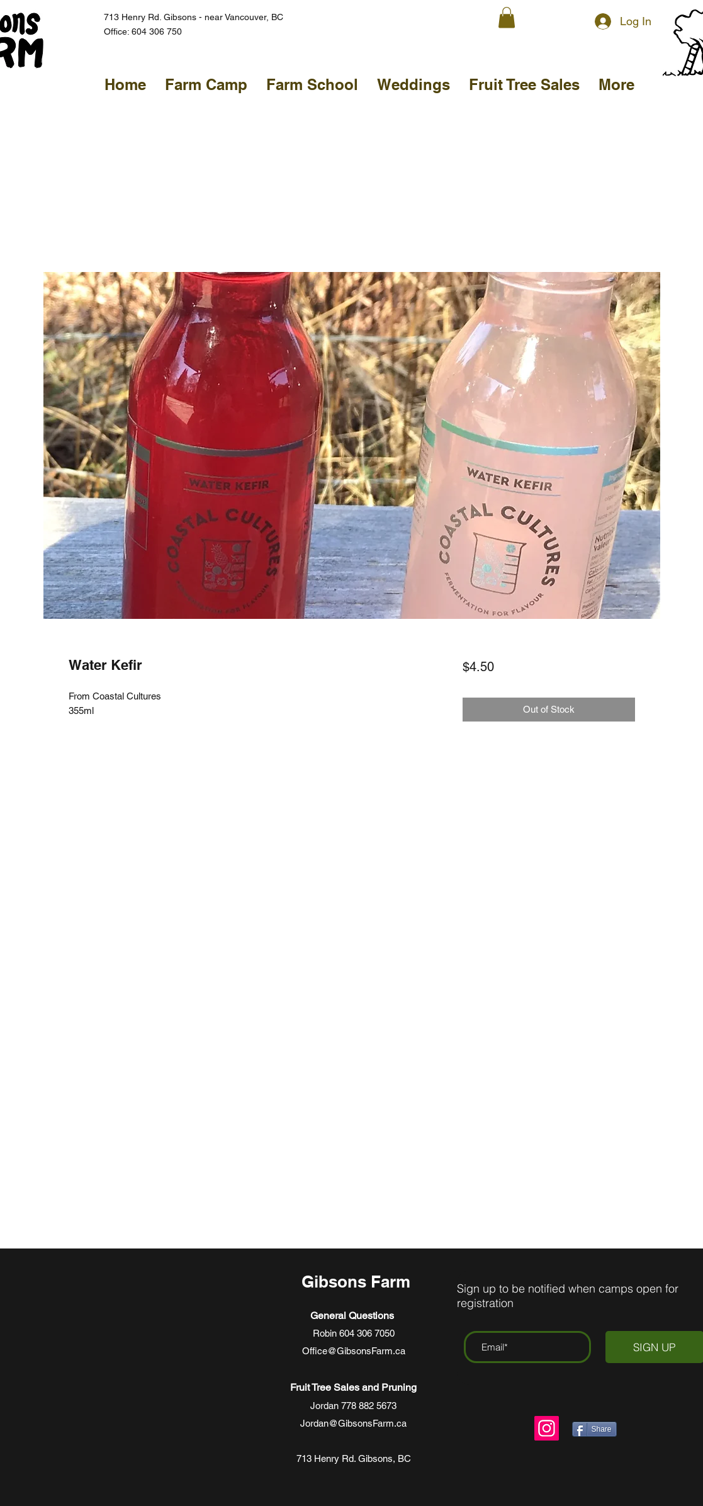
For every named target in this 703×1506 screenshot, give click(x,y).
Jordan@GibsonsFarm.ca (353, 1423)
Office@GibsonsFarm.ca (353, 1350)
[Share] (594, 1429)
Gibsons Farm (358, 1281)
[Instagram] (546, 1428)
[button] (506, 17)
